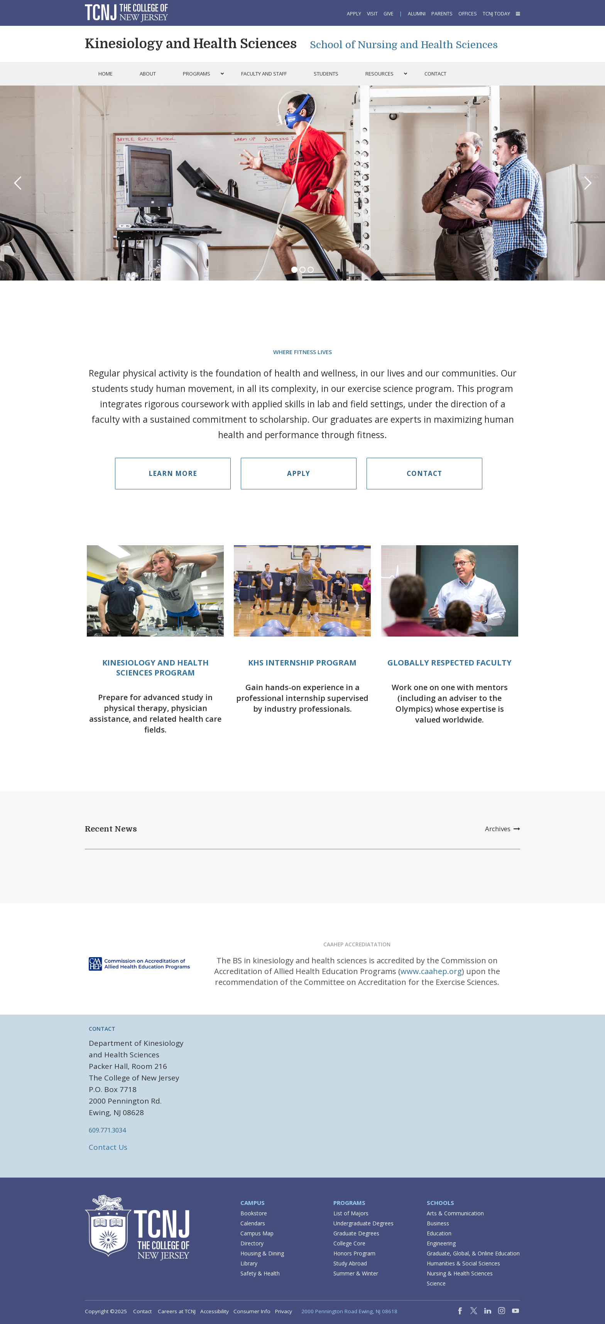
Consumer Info (251, 1311)
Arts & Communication (455, 1213)
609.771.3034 (107, 1130)
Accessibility (214, 1311)
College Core (349, 1243)
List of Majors (350, 1213)
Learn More (173, 473)
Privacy (283, 1311)
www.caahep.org (431, 971)
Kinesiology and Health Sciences (191, 43)
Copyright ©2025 (106, 1311)
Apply (354, 13)
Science (436, 1283)
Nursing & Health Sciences (460, 1273)
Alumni (417, 13)
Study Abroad (350, 1263)
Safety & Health (260, 1273)
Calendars (252, 1223)
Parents (442, 13)
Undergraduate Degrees (363, 1223)
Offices (467, 13)
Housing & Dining (262, 1253)
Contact (424, 473)
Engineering (441, 1243)
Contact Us (108, 1147)
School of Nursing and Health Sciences (404, 44)
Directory (252, 1243)
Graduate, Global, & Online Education (473, 1253)
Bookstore (253, 1213)
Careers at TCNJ (177, 1311)
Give (389, 13)
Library (248, 1263)
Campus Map (257, 1233)
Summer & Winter (355, 1273)
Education (439, 1233)
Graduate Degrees (356, 1233)
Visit (372, 13)
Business (438, 1223)
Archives (502, 828)
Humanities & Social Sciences (463, 1263)
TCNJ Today (496, 13)
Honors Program (354, 1253)
